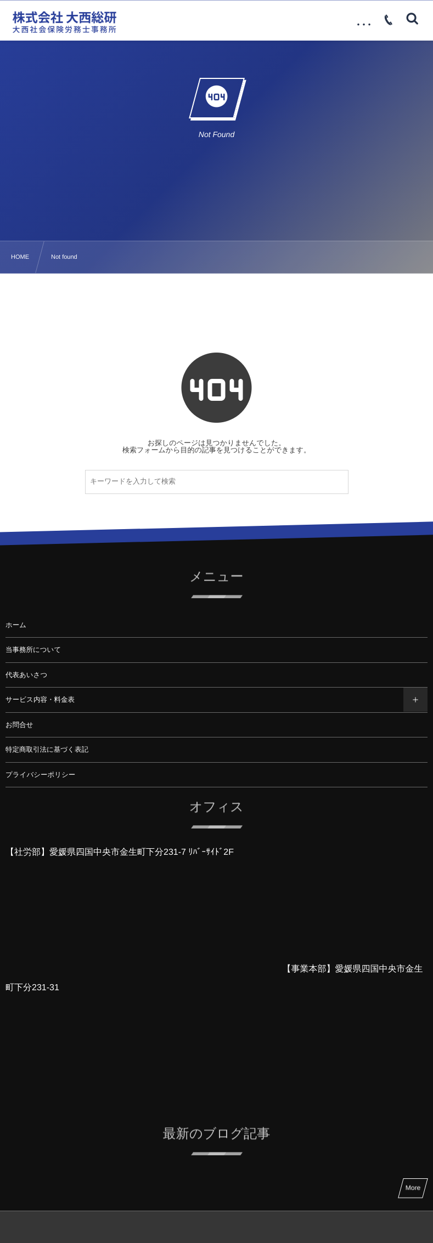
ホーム (15, 625)
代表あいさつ (26, 675)
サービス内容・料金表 (40, 699)
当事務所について (33, 650)
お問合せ (19, 725)
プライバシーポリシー (40, 775)
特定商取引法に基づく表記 (46, 749)
